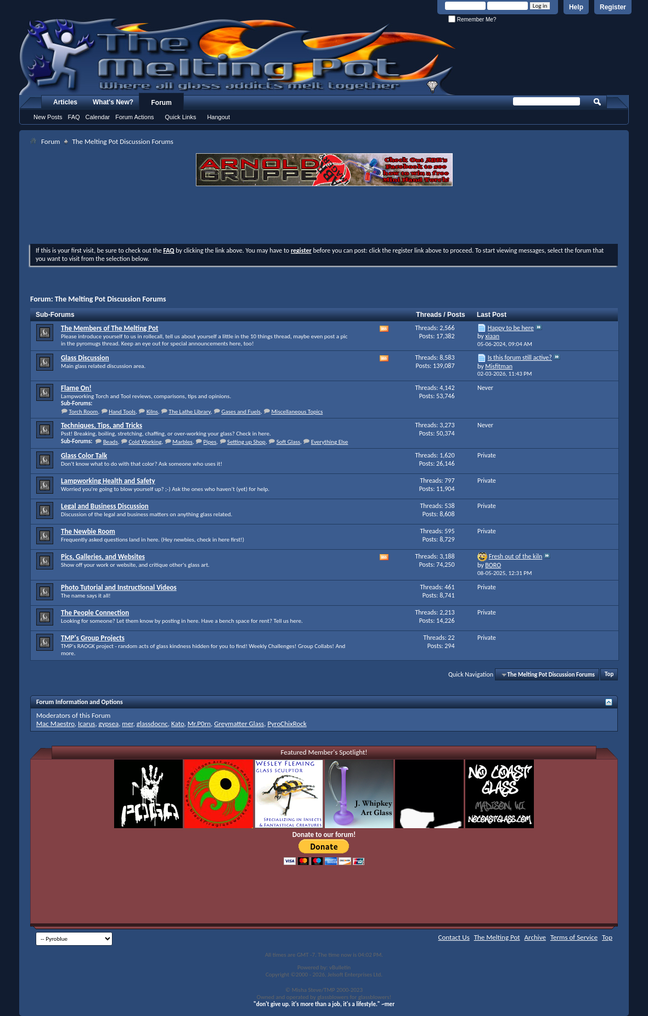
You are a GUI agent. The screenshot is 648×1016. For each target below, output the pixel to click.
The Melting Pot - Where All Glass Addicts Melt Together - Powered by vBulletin (238, 56)
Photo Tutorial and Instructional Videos (119, 587)
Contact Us (454, 937)
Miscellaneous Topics (297, 411)
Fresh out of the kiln (516, 556)
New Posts (48, 117)
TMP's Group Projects (93, 638)
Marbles (182, 441)
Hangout (218, 117)
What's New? (113, 102)
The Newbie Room (88, 531)
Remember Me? (472, 19)
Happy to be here (511, 328)
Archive (535, 937)
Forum (161, 103)
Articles (65, 102)
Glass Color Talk (84, 455)
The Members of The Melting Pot (109, 328)
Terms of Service (574, 937)
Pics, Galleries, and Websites (103, 556)
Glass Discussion (85, 358)
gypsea (109, 723)
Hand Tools (122, 411)
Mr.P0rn (199, 723)
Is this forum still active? (520, 357)
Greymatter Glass (239, 723)
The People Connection (95, 613)
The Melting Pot (497, 937)
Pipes (210, 441)
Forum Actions (134, 117)
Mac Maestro (55, 723)
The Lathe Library (190, 411)
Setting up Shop (246, 441)
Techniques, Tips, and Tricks (101, 425)
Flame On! (76, 388)
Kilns (152, 411)
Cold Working (144, 441)
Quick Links (180, 117)
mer (127, 723)
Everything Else (329, 441)
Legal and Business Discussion (105, 506)
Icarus (86, 723)
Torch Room (83, 411)
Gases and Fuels (240, 411)
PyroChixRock (286, 723)
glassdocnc (152, 723)
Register (613, 7)
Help (576, 7)
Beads (110, 441)
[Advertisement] (324, 216)
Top (609, 674)
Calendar (98, 117)
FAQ (74, 117)
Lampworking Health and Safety (108, 481)
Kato (177, 723)
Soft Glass (288, 441)
